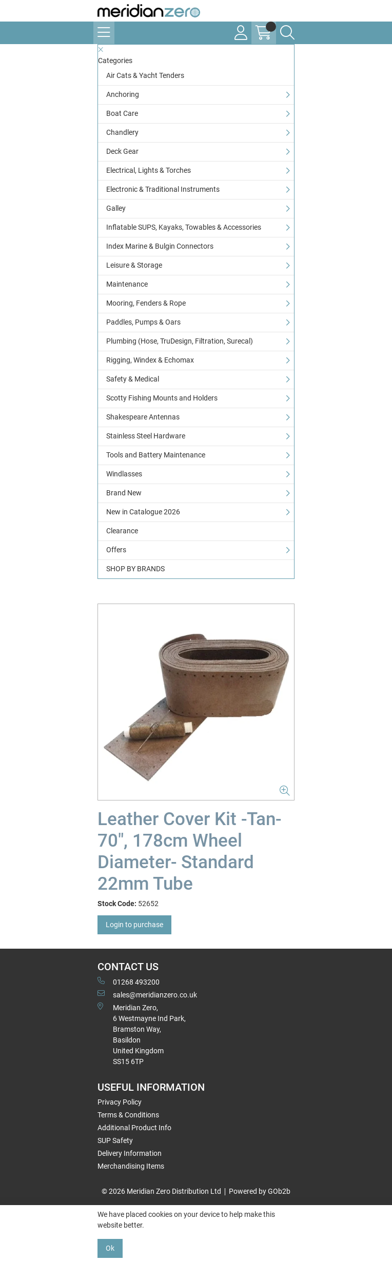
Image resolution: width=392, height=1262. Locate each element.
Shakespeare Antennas (143, 417)
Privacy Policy (119, 1102)
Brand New (124, 493)
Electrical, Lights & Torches (148, 170)
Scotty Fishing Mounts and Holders (162, 398)
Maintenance (127, 284)
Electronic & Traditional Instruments (163, 189)
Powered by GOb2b (259, 1191)
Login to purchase (134, 924)
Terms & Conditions (128, 1115)
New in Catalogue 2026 (143, 512)
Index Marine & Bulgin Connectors (159, 246)
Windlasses (124, 474)
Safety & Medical (132, 379)
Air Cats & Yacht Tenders (145, 75)
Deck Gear (122, 151)
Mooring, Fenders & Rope (146, 303)
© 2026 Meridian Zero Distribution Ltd (161, 1191)
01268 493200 (128, 981)
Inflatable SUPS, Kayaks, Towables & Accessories (183, 227)
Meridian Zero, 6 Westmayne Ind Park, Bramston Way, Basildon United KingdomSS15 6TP (141, 1034)
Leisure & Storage (134, 265)
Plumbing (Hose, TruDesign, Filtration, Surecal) (179, 341)
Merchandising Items (130, 1166)
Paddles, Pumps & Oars (143, 322)
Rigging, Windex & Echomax (150, 360)
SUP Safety (115, 1140)
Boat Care (122, 113)
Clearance (122, 531)
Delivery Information (129, 1153)
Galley (116, 208)
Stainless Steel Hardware (145, 436)
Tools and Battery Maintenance (155, 455)
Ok (110, 1248)
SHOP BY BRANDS (135, 569)
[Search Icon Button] (287, 33)
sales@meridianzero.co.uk (147, 994)
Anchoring (122, 94)
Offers (116, 550)
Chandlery (122, 132)
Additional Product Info (134, 1128)
